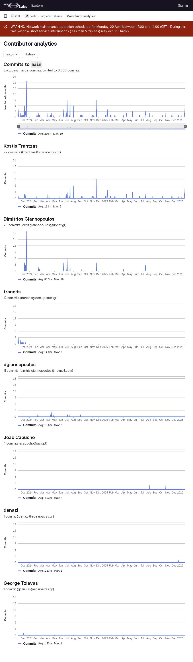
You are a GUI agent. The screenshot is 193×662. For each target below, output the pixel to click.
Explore (37, 5)
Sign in (183, 5)
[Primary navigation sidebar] (5, 16)
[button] (42, 133)
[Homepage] (15, 5)
